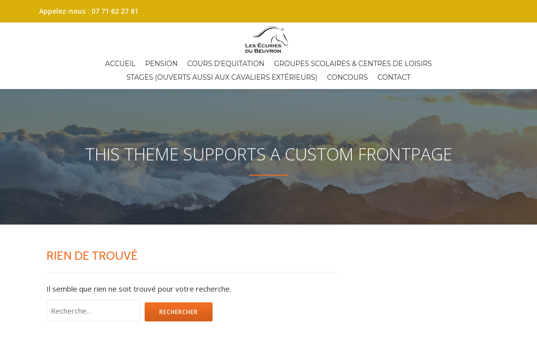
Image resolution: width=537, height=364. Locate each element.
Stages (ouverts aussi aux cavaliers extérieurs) (222, 77)
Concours (347, 77)
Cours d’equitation (225, 63)
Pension (161, 63)
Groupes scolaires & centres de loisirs (353, 63)
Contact (394, 77)
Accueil (120, 63)
